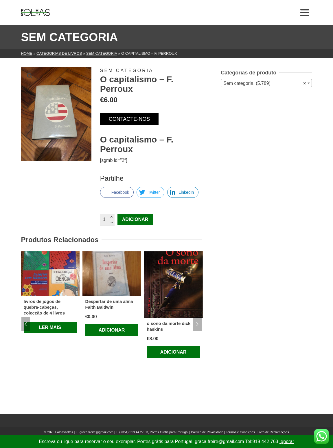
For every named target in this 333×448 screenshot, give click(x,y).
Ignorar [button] (286, 441)
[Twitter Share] (150, 192)
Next (197, 324)
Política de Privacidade (207, 432)
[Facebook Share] (117, 192)
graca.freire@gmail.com (96, 432)
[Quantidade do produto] (107, 219)
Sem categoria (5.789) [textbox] (264, 83)
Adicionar (135, 219)
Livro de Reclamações (273, 432)
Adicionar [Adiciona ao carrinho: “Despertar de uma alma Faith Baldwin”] (112, 330)
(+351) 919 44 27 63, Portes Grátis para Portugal (154, 432)
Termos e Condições (240, 432)
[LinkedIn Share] (182, 192)
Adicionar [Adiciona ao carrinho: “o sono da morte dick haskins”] (173, 352)
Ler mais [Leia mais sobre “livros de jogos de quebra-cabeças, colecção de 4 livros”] (50, 327)
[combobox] (266, 83)
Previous (25, 324)
